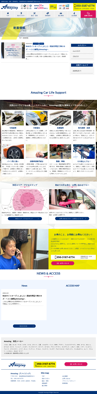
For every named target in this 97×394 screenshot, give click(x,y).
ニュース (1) (76, 51)
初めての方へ (46, 378)
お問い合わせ (66, 378)
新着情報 (65, 383)
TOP (43, 376)
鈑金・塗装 (45, 381)
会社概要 (65, 376)
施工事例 (44, 385)
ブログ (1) (76, 56)
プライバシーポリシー (69, 381)
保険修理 (44, 383)
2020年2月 (76, 71)
